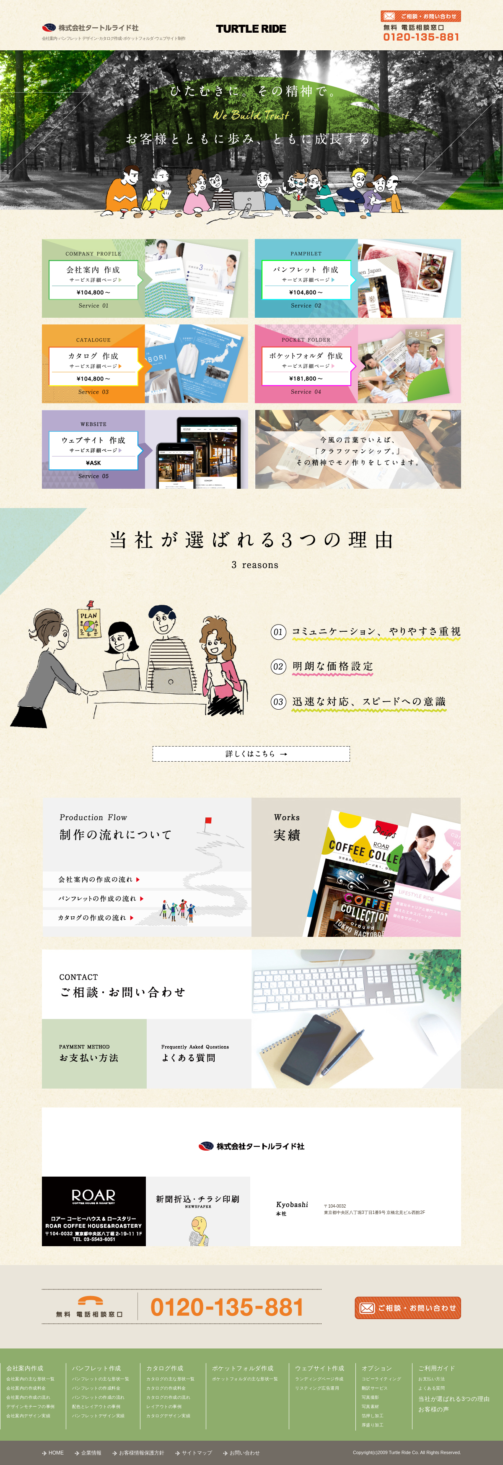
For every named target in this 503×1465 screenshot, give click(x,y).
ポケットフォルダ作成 (243, 1368)
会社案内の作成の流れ (28, 1397)
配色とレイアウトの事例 (96, 1406)
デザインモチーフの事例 (30, 1406)
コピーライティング (382, 1379)
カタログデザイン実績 (168, 1415)
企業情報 (91, 1453)
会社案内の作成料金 (26, 1388)
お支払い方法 (431, 1379)
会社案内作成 (24, 1368)
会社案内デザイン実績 (28, 1415)
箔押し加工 (373, 1415)
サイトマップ (197, 1453)
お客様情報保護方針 (141, 1453)
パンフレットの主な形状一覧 (101, 1379)
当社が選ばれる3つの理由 (454, 1398)
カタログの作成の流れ (168, 1397)
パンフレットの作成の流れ (98, 1397)
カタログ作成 (164, 1368)
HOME (56, 1453)
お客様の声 (433, 1409)
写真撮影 (370, 1397)
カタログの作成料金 (166, 1388)
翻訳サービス (375, 1388)
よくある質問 (431, 1388)
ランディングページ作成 (319, 1379)
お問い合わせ (245, 1453)
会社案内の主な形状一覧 (30, 1379)
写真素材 (370, 1406)
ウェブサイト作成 (320, 1368)
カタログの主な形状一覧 (170, 1379)
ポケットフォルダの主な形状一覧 (245, 1379)
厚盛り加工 (373, 1425)
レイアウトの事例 (163, 1406)
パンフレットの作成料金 (96, 1388)
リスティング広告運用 (317, 1388)
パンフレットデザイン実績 (98, 1415)
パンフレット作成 (97, 1368)
